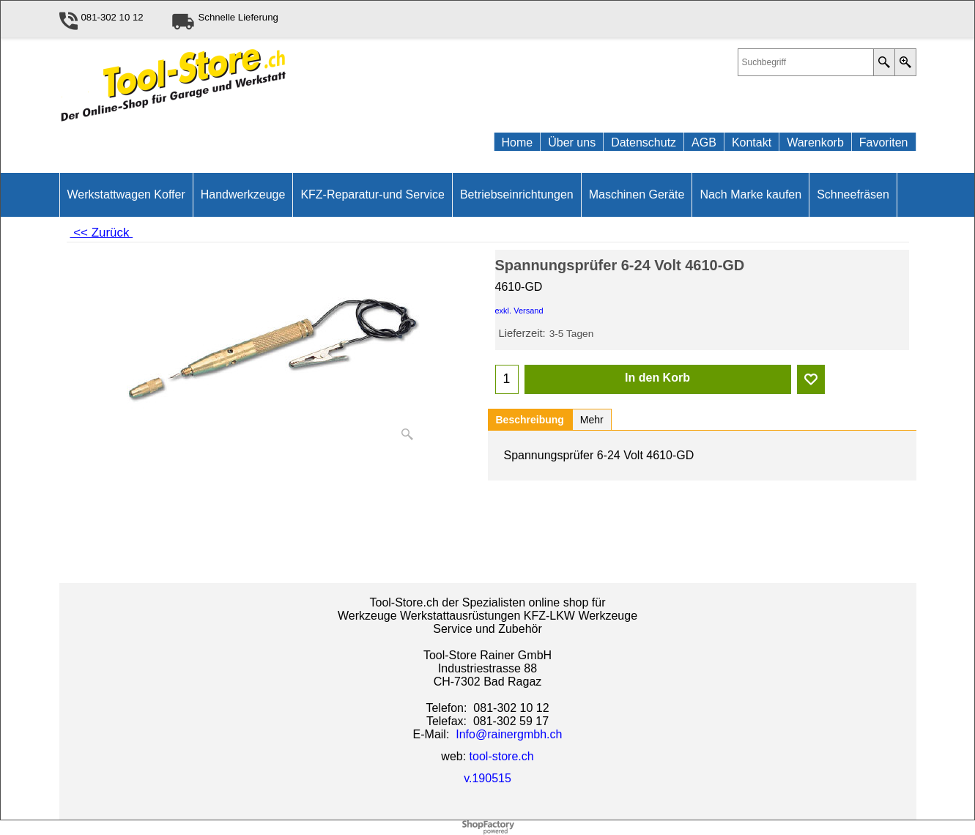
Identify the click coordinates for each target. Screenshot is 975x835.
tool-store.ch (502, 756)
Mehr (592, 420)
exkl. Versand (519, 310)
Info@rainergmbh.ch (509, 734)
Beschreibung (530, 420)
